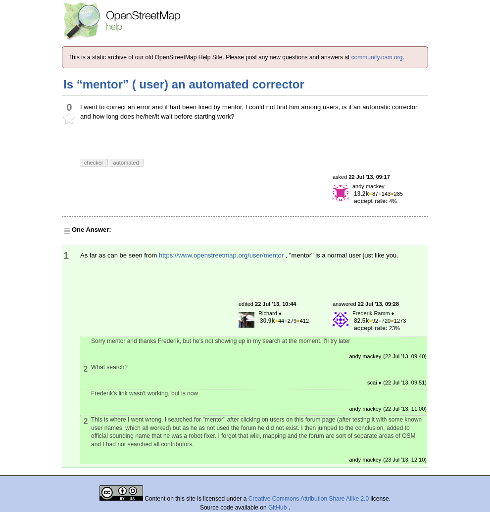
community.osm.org (377, 57)
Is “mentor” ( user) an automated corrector (183, 84)
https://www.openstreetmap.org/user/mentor (221, 255)
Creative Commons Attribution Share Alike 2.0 (308, 498)
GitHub (278, 507)
